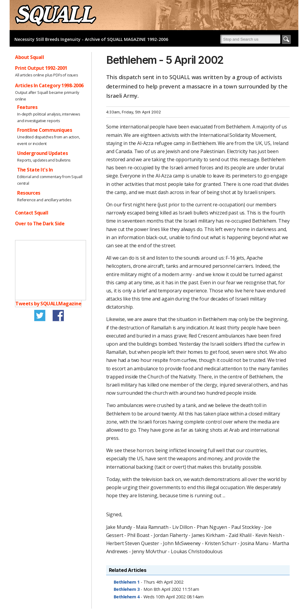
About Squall (29, 57)
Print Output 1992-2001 (41, 68)
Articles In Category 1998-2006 (49, 85)
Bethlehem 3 (127, 589)
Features (27, 107)
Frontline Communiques (44, 130)
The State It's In (35, 169)
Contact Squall (31, 212)
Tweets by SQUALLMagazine (48, 303)
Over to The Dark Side (39, 223)
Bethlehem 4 (127, 597)
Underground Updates (42, 153)
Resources (28, 193)
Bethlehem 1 (127, 582)
